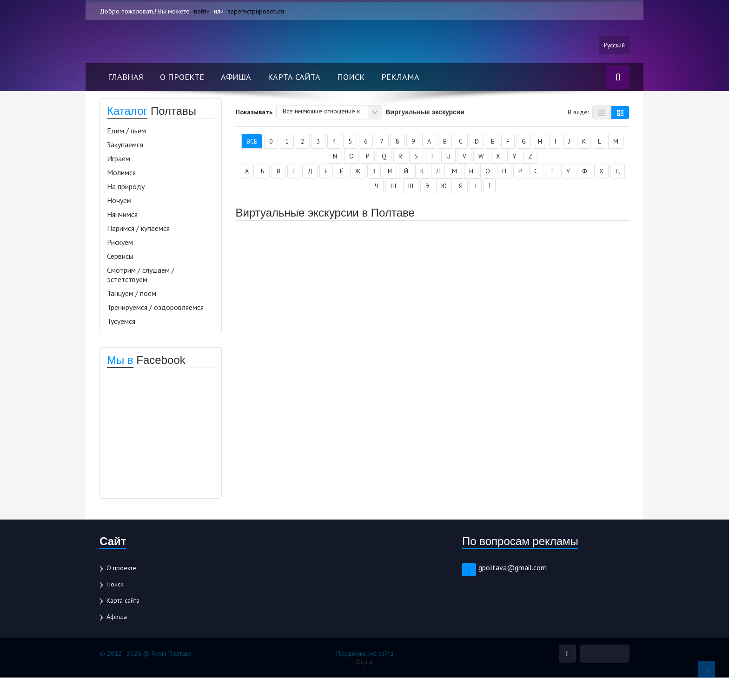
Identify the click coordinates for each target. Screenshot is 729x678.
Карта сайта (294, 77)
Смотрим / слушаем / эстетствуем (140, 275)
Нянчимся (122, 214)
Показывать (254, 112)
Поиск (350, 77)
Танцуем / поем (131, 293)
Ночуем (119, 200)
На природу (126, 186)
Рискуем (120, 242)
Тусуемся (121, 321)
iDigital (364, 662)
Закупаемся (125, 145)
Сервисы (120, 256)
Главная (125, 77)
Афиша (236, 77)
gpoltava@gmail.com (512, 568)
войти (202, 11)
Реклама (400, 77)
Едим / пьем (126, 131)
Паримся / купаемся (138, 228)
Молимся (121, 173)
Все (251, 142)
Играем (118, 159)
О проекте (182, 77)
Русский (614, 45)
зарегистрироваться (256, 11)
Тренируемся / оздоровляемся (155, 307)
